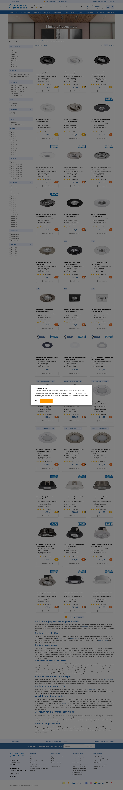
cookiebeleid (63, 396)
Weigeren (37, 401)
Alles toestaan (46, 401)
